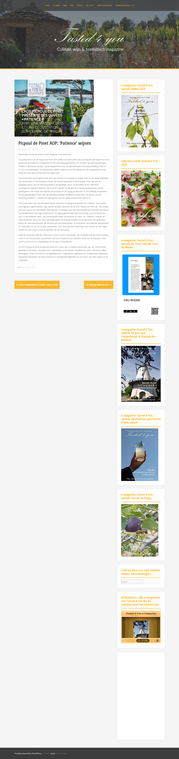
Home (47, 5)
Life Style (90, 5)
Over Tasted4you (104, 5)
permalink (31, 267)
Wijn (65, 5)
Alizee (52, 753)
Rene (36, 149)
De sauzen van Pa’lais (98, 284)
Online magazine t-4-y (124, 5)
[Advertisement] (141, 695)
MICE (72, 5)
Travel (80, 5)
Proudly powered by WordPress (27, 753)
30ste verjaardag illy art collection (37, 284)
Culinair (56, 5)
